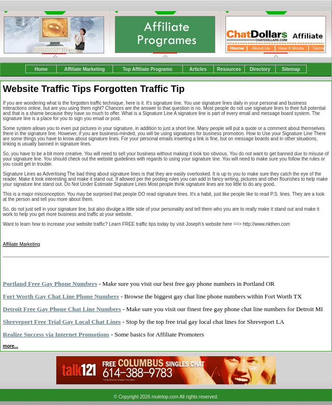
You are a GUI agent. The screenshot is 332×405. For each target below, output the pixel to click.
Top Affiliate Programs (147, 69)
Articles (198, 69)
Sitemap (291, 69)
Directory (259, 69)
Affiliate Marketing (84, 69)
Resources (229, 69)
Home (41, 69)
